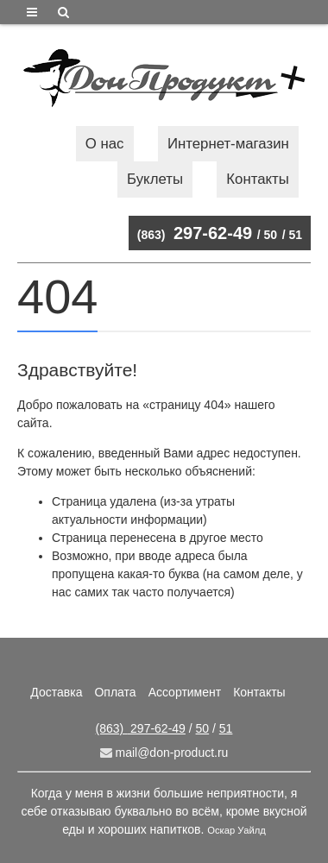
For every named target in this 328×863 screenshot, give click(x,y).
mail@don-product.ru (164, 752)
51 (295, 235)
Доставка (56, 692)
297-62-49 (194, 233)
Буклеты (155, 179)
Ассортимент (185, 692)
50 (271, 235)
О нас (104, 143)
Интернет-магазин (228, 143)
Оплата (115, 692)
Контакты (257, 179)
